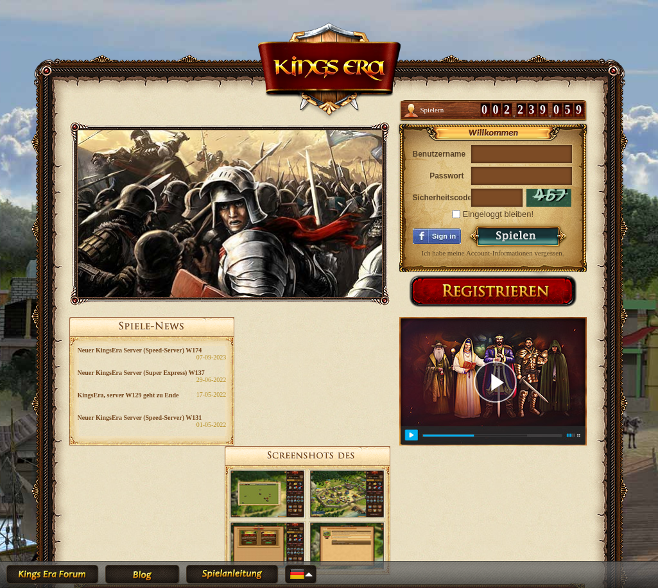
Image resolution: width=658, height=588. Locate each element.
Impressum (417, 528)
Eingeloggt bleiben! (492, 214)
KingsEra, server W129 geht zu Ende (128, 395)
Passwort (446, 175)
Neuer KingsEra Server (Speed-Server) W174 (140, 350)
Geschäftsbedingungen (297, 528)
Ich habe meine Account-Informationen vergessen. (493, 253)
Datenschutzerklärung (365, 528)
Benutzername (438, 154)
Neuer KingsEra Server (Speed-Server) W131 (140, 417)
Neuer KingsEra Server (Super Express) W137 (141, 372)
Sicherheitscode (438, 197)
